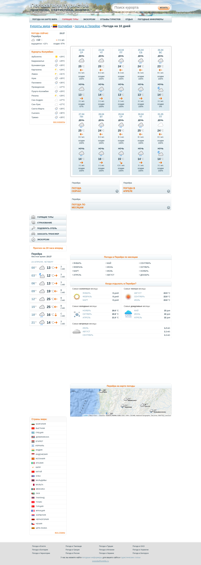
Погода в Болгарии (40, 550)
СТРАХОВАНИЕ (44, 223)
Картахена (37, 70)
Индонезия (42, 454)
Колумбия (65, 26)
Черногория (42, 519)
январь (77, 263)
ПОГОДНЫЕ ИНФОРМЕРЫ (150, 19)
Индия (39, 450)
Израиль (39, 446)
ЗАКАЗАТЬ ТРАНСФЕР (48, 234)
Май (136, 310)
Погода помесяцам (78, 206)
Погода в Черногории (41, 553)
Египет (39, 441)
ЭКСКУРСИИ (89, 19)
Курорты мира (40, 26)
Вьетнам (40, 428)
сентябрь (145, 263)
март (76, 271)
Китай (39, 472)
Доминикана (42, 437)
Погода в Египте (39, 546)
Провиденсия (38, 87)
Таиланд (40, 498)
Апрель (86, 317)
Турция (39, 506)
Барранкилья (38, 61)
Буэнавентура (38, 65)
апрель (77, 275)
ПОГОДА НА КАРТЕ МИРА (44, 19)
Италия (39, 463)
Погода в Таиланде (74, 546)
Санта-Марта (38, 109)
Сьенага (36, 113)
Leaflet (85, 415)
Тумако (35, 117)
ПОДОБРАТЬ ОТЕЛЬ (47, 228)
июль (110, 271)
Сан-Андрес (37, 100)
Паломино (36, 83)
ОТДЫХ (129, 19)
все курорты (59, 122)
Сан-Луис (36, 104)
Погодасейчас (76, 189)
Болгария (41, 424)
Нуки (34, 78)
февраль (78, 267)
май (109, 263)
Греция (39, 433)
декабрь (144, 275)
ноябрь (144, 271)
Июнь (137, 314)
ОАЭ (38, 493)
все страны (60, 532)
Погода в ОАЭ (138, 546)
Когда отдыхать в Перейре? (120, 283)
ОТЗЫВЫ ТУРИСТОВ (110, 19)
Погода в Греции (73, 550)
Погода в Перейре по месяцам (121, 257)
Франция (40, 511)
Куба (38, 476)
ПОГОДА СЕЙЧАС (39, 33)
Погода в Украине (106, 553)
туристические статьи (130, 557)
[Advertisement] (121, 36)
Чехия (39, 524)
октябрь (144, 267)
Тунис (39, 502)
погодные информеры (92, 557)
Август (138, 293)
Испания (40, 459)
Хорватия (41, 515)
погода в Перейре (87, 26)
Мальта (39, 485)
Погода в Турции (106, 546)
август (110, 275)
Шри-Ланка (41, 528)
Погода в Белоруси (141, 553)
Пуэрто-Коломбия (40, 91)
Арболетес (37, 57)
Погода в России (73, 553)
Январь (87, 293)
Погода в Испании (106, 550)
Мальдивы (41, 480)
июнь (110, 267)
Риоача (35, 96)
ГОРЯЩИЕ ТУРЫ (70, 19)
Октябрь (87, 314)
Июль (137, 300)
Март (85, 300)
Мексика (40, 489)
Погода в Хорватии (141, 550)
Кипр (38, 467)
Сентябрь (139, 296)
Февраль (87, 296)
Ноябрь (87, 310)
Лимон (35, 74)
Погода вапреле (129, 189)
